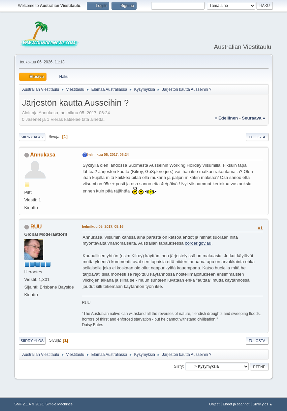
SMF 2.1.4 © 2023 (29, 404)
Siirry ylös (32, 341)
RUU (36, 226)
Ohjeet (214, 404)
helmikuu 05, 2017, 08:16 (103, 226)
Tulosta (257, 137)
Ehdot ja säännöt (236, 404)
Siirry (178, 366)
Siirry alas (32, 137)
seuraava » (253, 118)
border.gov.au (198, 243)
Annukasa (42, 154)
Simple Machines (59, 404)
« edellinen (226, 118)
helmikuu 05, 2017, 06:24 (108, 154)
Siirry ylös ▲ (262, 404)
